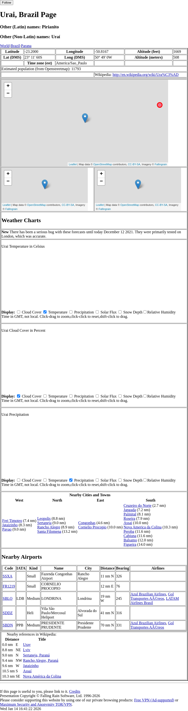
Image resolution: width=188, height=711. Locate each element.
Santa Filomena (49, 531)
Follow (6, 2)
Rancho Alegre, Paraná (40, 660)
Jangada (129, 510)
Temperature (58, 312)
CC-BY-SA (134, 164)
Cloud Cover (31, 312)
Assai (127, 523)
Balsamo (130, 540)
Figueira (129, 544)
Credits (74, 691)
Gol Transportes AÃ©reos (152, 596)
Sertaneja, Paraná (36, 655)
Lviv (26, 650)
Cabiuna (129, 536)
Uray (27, 645)
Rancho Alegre (48, 527)
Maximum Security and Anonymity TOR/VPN (36, 704)
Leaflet (73, 164)
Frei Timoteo (12, 521)
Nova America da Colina (142, 527)
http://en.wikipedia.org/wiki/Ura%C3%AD (145, 75)
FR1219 (9, 586)
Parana (26, 46)
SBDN (8, 625)
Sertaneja (44, 523)
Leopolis (44, 518)
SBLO (7, 598)
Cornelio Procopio (92, 527)
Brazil (15, 46)
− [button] (8, 93)
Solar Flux (108, 312)
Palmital (129, 514)
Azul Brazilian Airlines (148, 594)
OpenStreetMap (102, 164)
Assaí (27, 671)
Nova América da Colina (42, 676)
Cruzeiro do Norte (137, 505)
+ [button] (8, 86)
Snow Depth (132, 312)
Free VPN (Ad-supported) (154, 700)
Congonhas (86, 523)
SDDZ (8, 613)
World (5, 46)
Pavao (7, 529)
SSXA (7, 576)
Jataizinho (10, 525)
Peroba (128, 531)
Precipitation (84, 312)
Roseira (129, 518)
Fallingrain (161, 164)
